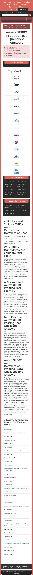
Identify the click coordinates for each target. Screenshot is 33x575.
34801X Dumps (21, 207)
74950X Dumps (9, 205)
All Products (11, 566)
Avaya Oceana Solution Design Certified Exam (16, 488)
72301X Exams (21, 181)
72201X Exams (9, 181)
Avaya (11, 25)
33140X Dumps (9, 207)
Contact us (14, 568)
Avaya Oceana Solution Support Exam (14, 450)
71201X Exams (21, 184)
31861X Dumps (9, 210)
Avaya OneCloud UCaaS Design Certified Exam (16, 506)
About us (18, 566)
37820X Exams (9, 195)
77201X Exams (21, 187)
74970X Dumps (21, 205)
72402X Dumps (9, 213)
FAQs (19, 568)
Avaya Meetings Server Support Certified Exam (16, 543)
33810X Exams (21, 192)
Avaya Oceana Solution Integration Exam (15, 433)
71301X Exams (9, 187)
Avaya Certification (20, 25)
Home (5, 25)
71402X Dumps (21, 210)
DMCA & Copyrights (8, 569)
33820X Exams (9, 192)
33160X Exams (21, 189)
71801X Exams (9, 189)
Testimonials (6, 568)
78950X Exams (21, 195)
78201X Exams (9, 184)
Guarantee (24, 566)
